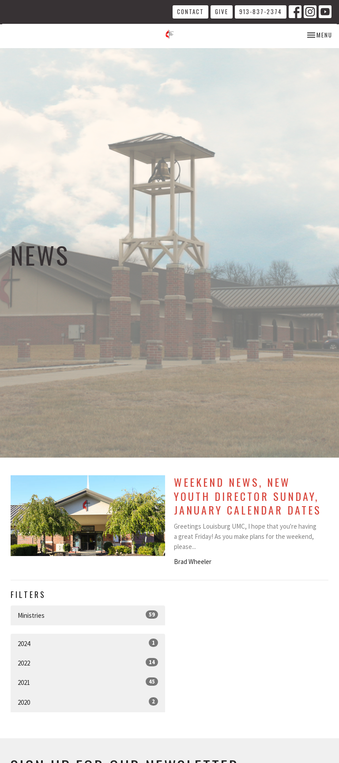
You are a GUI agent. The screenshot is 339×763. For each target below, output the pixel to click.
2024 (88, 643)
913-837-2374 (260, 11)
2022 (88, 662)
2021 (88, 682)
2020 (88, 702)
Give (221, 11)
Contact (190, 11)
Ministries (88, 615)
